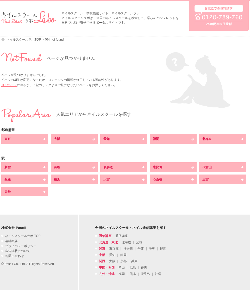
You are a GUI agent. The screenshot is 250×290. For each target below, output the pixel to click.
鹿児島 (145, 274)
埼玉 (152, 248)
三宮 (222, 179)
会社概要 (11, 241)
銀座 (25, 179)
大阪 (74, 139)
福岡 (173, 139)
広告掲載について (17, 251)
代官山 (222, 167)
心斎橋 (173, 179)
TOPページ (9, 85)
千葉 (141, 248)
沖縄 (158, 274)
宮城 (139, 242)
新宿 (25, 167)
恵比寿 (173, 167)
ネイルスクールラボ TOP (23, 236)
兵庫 (134, 261)
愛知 (124, 139)
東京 (25, 139)
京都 (123, 261)
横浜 (74, 179)
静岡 (123, 255)
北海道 (222, 139)
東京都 (113, 248)
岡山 (121, 267)
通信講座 (121, 236)
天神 (25, 192)
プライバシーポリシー (20, 246)
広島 (133, 267)
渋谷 (74, 167)
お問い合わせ (14, 256)
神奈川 (128, 248)
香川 (144, 267)
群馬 (163, 248)
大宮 (124, 179)
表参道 (124, 167)
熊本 (133, 274)
